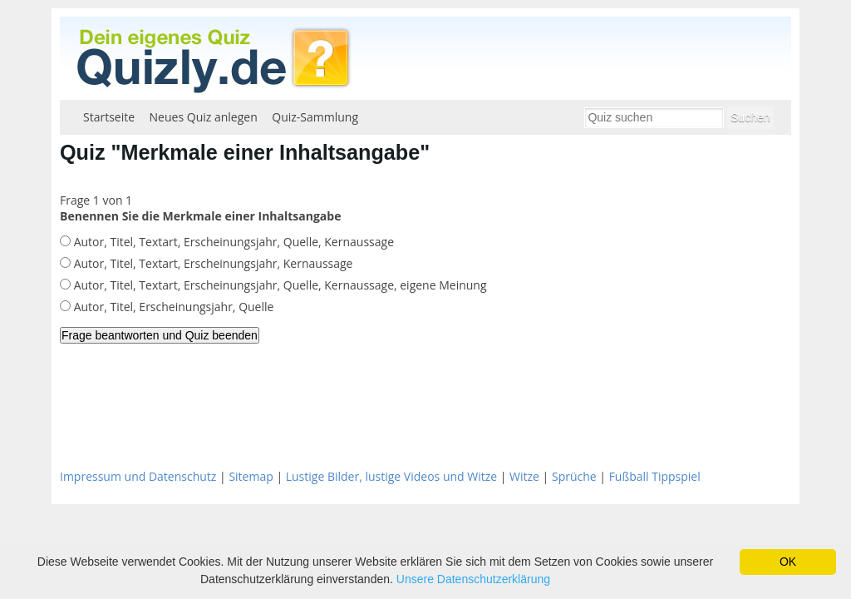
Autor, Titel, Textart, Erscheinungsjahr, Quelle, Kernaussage (232, 242)
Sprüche (574, 476)
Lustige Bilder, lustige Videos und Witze (391, 476)
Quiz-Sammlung (315, 117)
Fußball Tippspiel (655, 476)
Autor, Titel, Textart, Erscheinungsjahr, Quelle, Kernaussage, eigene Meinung (279, 285)
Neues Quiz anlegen (204, 117)
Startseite (109, 117)
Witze (524, 476)
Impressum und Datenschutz (138, 476)
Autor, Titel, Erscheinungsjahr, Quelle (172, 306)
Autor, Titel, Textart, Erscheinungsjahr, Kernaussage (211, 263)
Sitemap (251, 476)
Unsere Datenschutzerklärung (473, 579)
